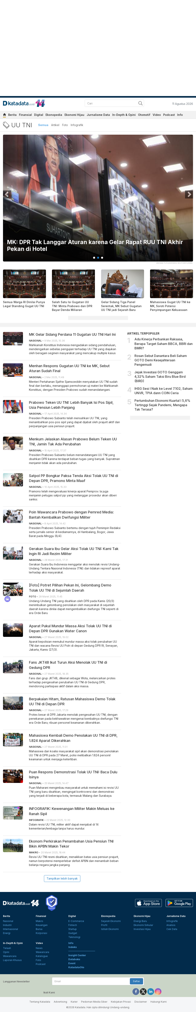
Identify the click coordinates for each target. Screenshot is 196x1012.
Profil (104, 925)
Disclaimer (140, 1001)
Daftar (136, 981)
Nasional (8, 921)
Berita (12, 114)
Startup (72, 929)
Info (180, 114)
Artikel (55, 125)
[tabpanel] (98, 201)
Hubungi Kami (158, 1001)
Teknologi (74, 937)
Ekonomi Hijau (74, 114)
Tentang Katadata (39, 1001)
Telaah (7, 948)
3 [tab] (102, 258)
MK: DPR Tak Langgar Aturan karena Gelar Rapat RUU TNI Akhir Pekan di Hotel (95, 245)
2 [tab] (98, 258)
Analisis (170, 925)
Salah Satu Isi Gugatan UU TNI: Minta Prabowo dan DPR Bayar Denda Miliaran (72, 306)
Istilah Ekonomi (110, 929)
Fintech (72, 925)
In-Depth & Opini (124, 114)
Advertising (60, 1001)
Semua (43, 125)
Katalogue (42, 956)
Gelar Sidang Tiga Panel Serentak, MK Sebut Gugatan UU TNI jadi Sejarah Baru (121, 306)
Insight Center (77, 955)
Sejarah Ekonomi (111, 921)
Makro (39, 921)
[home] (4, 115)
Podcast (169, 114)
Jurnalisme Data (98, 114)
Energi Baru (140, 921)
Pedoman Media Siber (94, 1001)
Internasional (10, 929)
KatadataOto (76, 967)
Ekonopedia (54, 114)
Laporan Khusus (12, 960)
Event (71, 963)
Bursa (39, 929)
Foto (65, 125)
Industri (7, 925)
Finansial (25, 114)
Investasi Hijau (142, 929)
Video (157, 114)
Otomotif (144, 114)
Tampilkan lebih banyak (62, 878)
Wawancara (9, 956)
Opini (6, 952)
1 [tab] (94, 258)
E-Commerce (76, 921)
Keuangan (42, 925)
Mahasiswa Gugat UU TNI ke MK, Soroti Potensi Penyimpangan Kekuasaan (170, 306)
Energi (6, 933)
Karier (74, 1001)
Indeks (72, 947)
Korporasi (41, 933)
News (39, 948)
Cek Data (171, 929)
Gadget (72, 933)
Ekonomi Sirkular (143, 925)
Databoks (74, 959)
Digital (38, 114)
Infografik (77, 125)
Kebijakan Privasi (121, 1001)
